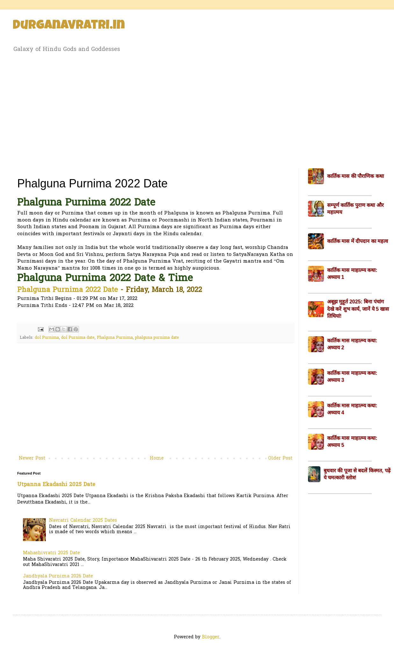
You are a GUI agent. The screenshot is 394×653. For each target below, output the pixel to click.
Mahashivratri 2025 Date (51, 553)
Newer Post (32, 458)
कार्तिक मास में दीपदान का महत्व (357, 241)
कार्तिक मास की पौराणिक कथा (355, 176)
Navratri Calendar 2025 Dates (83, 520)
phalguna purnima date (157, 338)
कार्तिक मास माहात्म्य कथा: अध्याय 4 (352, 409)
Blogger (210, 637)
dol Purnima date (78, 338)
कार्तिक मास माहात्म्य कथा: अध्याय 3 (352, 376)
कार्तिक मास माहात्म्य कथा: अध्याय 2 (352, 344)
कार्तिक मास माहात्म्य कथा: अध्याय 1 (352, 273)
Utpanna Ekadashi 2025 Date (56, 485)
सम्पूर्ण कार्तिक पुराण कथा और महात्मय (355, 208)
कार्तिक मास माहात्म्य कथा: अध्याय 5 (352, 441)
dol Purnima (47, 338)
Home (157, 458)
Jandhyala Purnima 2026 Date (58, 576)
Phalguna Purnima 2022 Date (67, 290)
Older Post (280, 458)
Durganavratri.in (69, 26)
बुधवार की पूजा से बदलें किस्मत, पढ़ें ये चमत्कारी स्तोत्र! (357, 474)
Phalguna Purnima (115, 338)
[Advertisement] (197, 109)
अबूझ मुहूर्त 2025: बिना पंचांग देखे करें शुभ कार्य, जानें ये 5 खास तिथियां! (358, 309)
